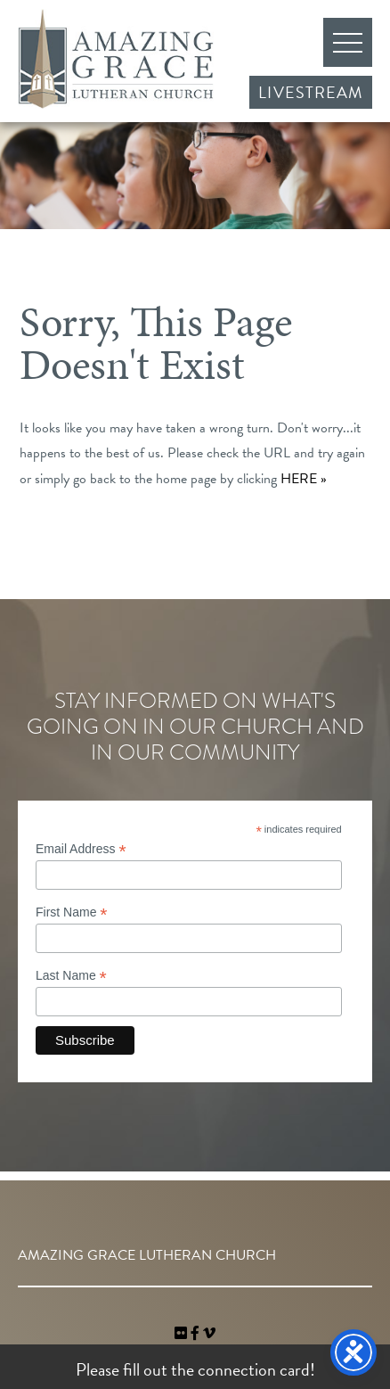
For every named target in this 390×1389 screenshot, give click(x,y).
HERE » (303, 478)
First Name (72, 912)
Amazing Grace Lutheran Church (116, 59)
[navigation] (209, 1333)
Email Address (81, 849)
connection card (254, 1369)
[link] (183, 1333)
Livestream (310, 92)
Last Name (71, 975)
